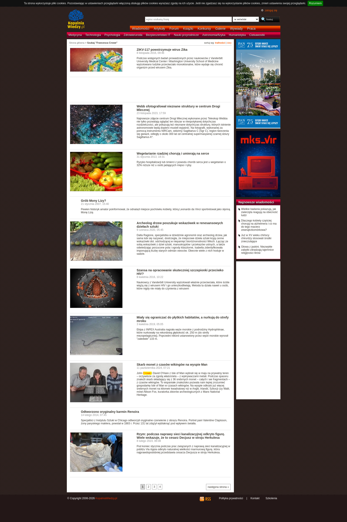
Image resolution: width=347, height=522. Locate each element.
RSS (208, 499)
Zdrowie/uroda (133, 35)
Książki (188, 28)
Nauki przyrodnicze (186, 35)
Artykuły (159, 28)
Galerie (220, 28)
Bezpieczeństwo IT (158, 35)
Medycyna (75, 35)
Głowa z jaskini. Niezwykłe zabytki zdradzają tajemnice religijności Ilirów (257, 249)
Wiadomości (140, 28)
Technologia (93, 35)
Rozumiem (315, 3)
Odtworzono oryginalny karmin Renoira (110, 411)
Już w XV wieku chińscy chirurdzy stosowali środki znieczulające (256, 238)
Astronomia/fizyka (213, 35)
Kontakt (255, 498)
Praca (251, 28)
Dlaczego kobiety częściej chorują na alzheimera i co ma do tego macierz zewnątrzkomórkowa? (259, 225)
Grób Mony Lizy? (93, 200)
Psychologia (112, 35)
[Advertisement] (150, 89)
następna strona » (218, 487)
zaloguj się (271, 10)
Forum (174, 28)
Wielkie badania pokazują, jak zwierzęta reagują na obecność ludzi (259, 212)
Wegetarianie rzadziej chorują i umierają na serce (173, 153)
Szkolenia (271, 498)
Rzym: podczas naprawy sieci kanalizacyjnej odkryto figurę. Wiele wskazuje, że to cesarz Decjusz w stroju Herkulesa (181, 435)
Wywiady (236, 28)
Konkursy (204, 28)
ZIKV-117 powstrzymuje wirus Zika (162, 49)
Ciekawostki (257, 35)
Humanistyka (237, 35)
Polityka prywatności (231, 498)
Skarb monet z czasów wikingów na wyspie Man (172, 364)
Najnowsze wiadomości (256, 202)
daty (229, 42)
